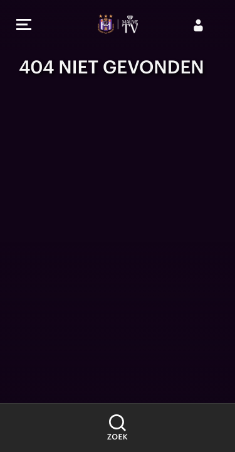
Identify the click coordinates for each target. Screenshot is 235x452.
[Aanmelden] (198, 25)
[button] (23, 25)
